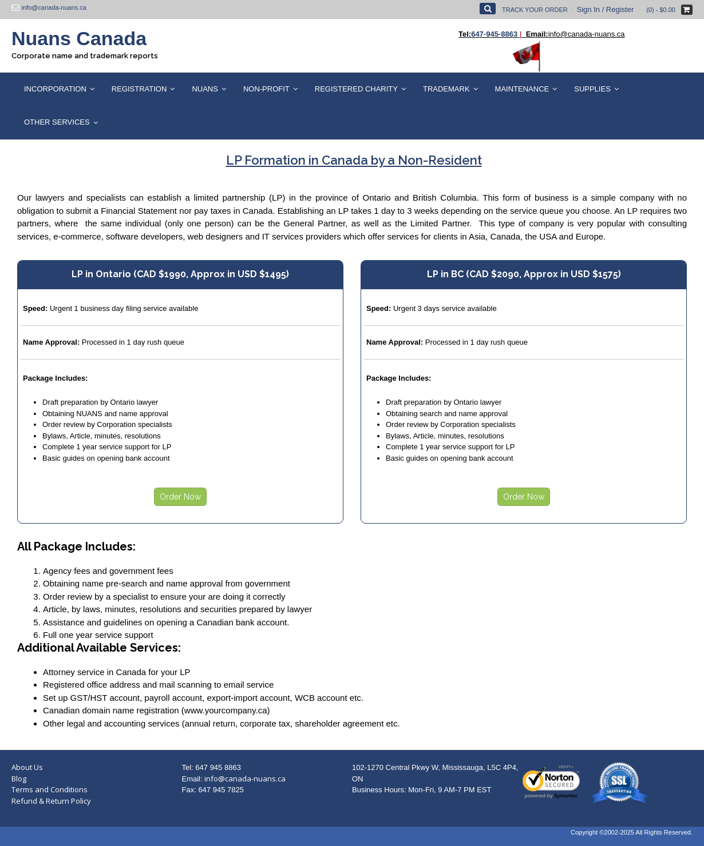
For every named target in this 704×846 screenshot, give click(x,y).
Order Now (180, 496)
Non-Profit (266, 89)
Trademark (446, 89)
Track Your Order (535, 9)
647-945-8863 (494, 34)
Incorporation (55, 89)
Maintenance (522, 89)
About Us (27, 767)
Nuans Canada (79, 38)
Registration (139, 89)
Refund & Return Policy (51, 801)
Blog (18, 778)
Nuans (205, 89)
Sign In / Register (605, 9)
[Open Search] (488, 8)
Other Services (57, 122)
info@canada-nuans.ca (245, 778)
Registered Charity (356, 89)
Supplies (592, 89)
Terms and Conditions (49, 789)
